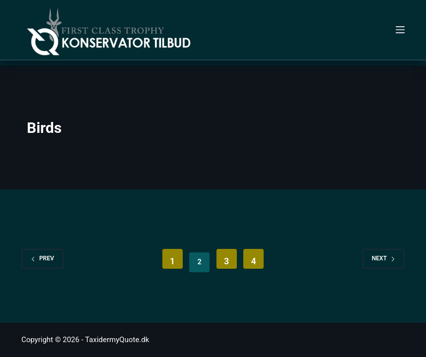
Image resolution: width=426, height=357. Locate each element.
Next (383, 258)
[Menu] (400, 29)
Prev (42, 258)
